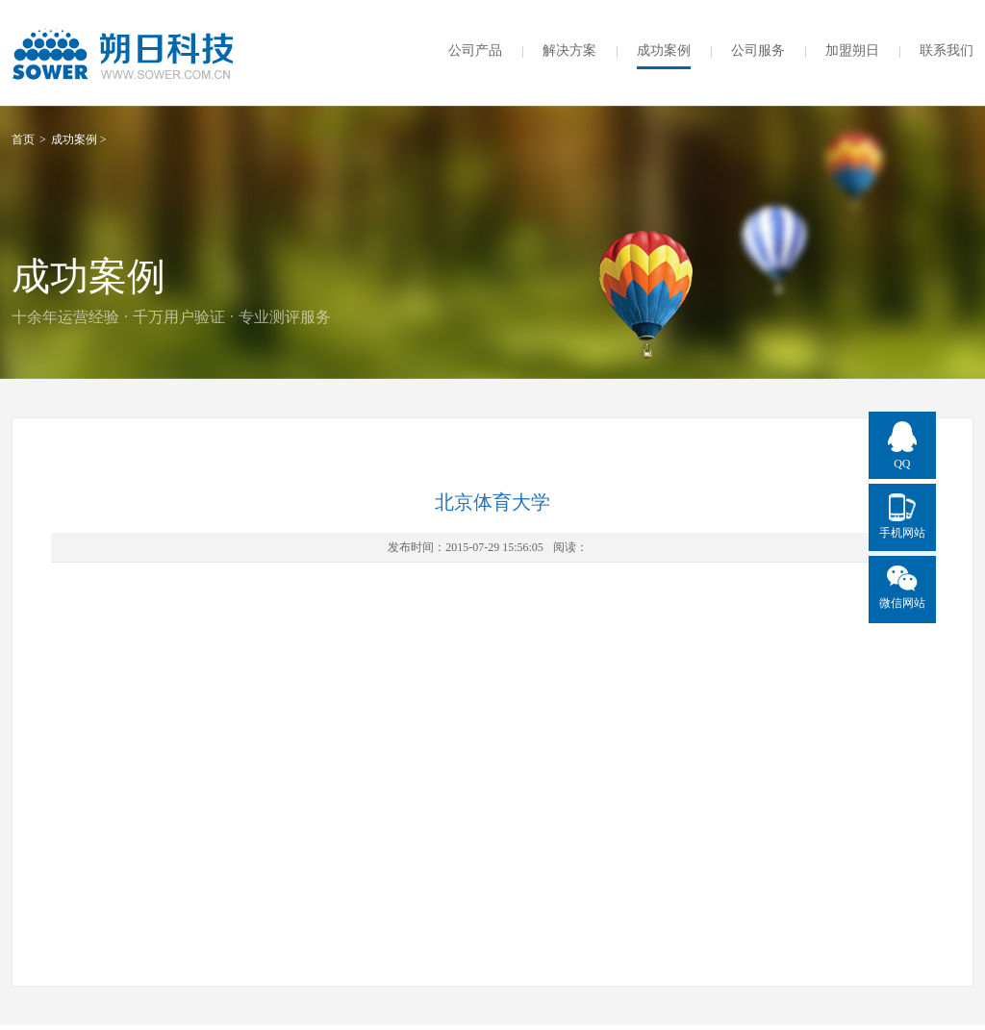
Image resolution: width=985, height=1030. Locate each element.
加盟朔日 (852, 50)
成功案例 (664, 50)
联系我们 (946, 50)
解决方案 (569, 50)
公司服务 (758, 50)
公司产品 (475, 50)
